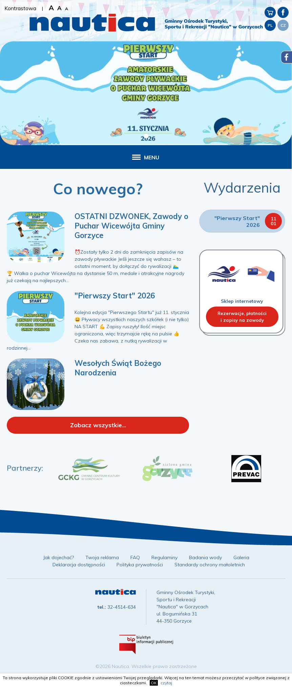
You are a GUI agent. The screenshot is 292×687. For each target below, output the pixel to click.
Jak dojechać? (58, 557)
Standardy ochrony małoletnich (209, 565)
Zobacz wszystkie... (98, 425)
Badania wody (205, 557)
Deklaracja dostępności (79, 565)
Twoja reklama (102, 557)
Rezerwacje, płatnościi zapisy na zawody (242, 317)
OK (154, 682)
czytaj (166, 682)
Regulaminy (164, 557)
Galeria (241, 557)
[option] (89, 468)
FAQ (135, 557)
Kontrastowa (20, 8)
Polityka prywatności (140, 565)
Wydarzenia (242, 187)
